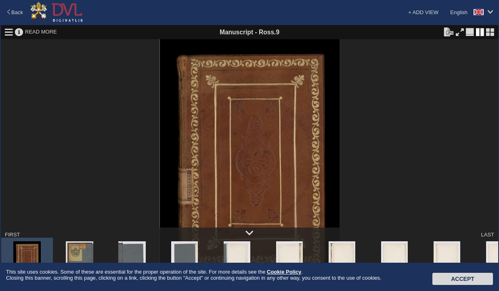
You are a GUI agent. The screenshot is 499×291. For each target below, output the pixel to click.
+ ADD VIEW (423, 12)
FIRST (12, 235)
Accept (462, 279)
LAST (487, 235)
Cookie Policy (284, 272)
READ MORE (41, 32)
